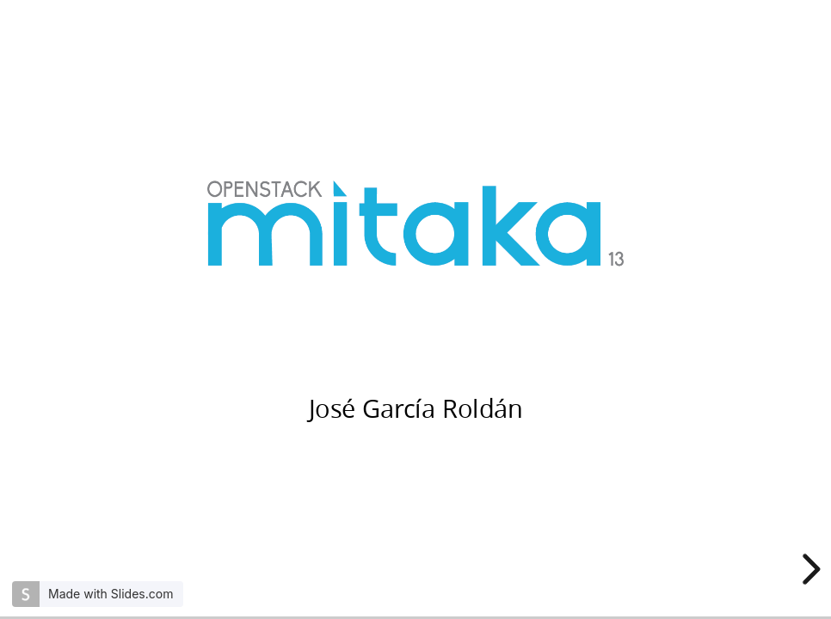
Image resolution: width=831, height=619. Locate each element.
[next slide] (808, 569)
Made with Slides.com (110, 593)
